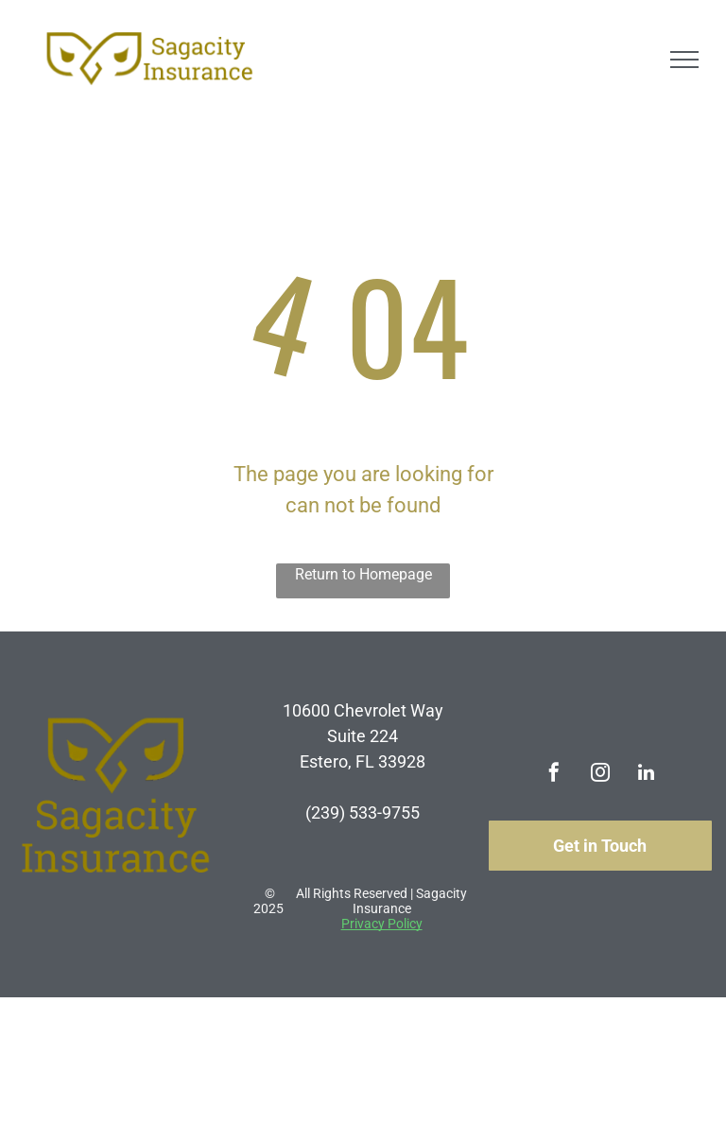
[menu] (684, 59)
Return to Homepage (363, 574)
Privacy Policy (382, 923)
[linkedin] (646, 774)
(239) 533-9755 (362, 812)
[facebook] (554, 774)
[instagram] (600, 774)
